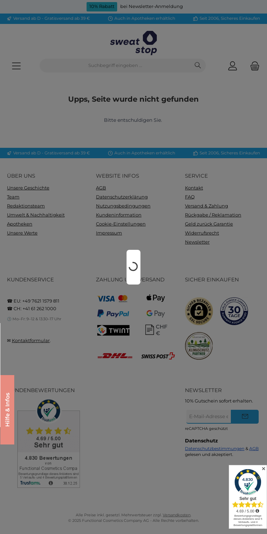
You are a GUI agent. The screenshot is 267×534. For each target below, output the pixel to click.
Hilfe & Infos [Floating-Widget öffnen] (8, 410)
